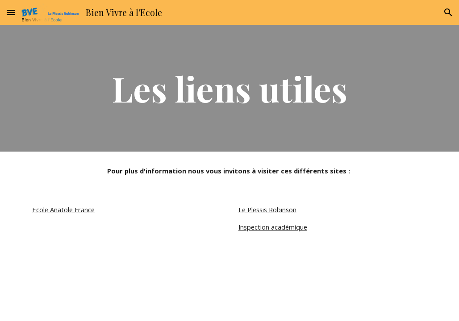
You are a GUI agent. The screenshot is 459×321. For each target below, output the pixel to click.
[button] (10, 12)
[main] (230, 88)
